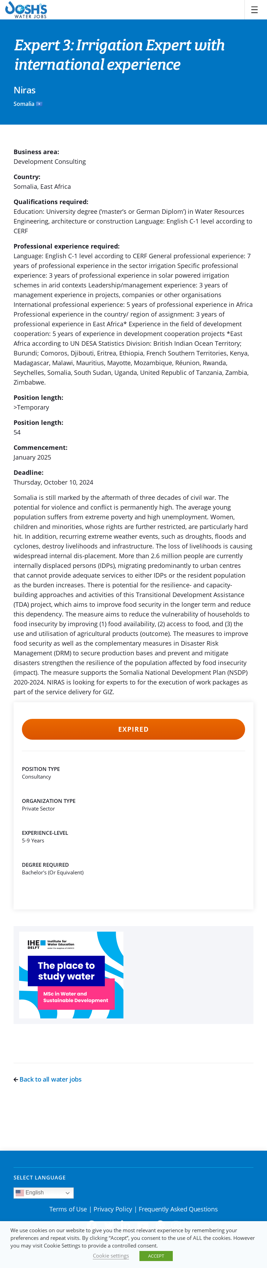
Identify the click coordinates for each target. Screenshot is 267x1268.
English (30, 1193)
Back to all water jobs (48, 1079)
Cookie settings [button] (111, 1255)
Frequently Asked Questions (178, 1209)
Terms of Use (68, 1209)
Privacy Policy (113, 1209)
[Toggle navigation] (254, 10)
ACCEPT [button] (156, 1256)
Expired (133, 729)
